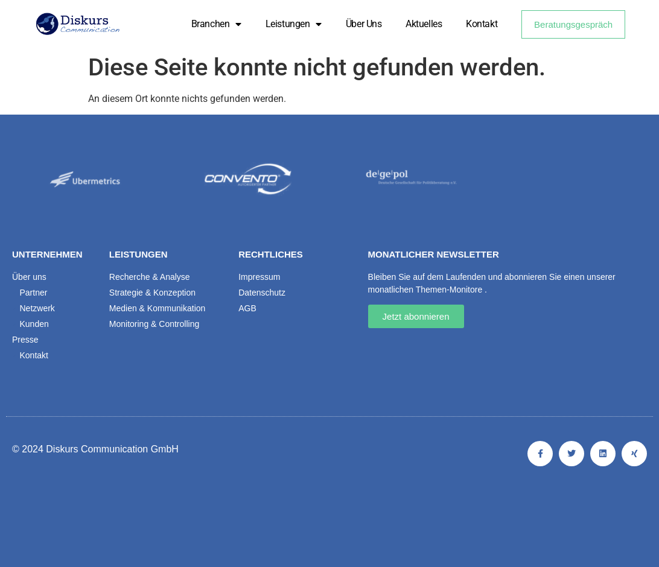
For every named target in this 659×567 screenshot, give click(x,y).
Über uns (363, 24)
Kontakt (481, 24)
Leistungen (294, 24)
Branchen (216, 24)
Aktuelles (424, 24)
